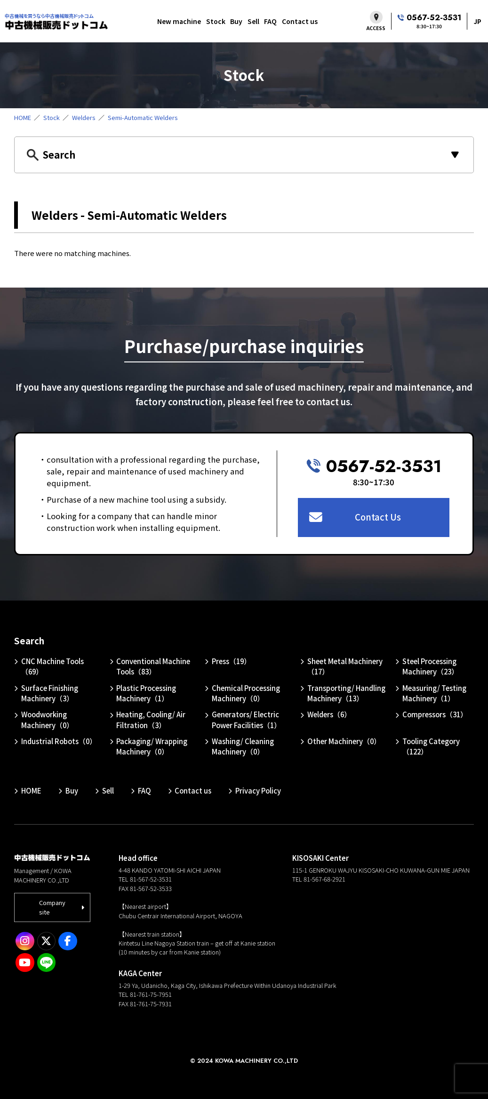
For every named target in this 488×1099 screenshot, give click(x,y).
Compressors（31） (434, 714)
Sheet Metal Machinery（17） (345, 666)
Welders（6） (329, 714)
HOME (22, 117)
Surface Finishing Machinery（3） (49, 693)
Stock (215, 21)
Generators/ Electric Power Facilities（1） (246, 719)
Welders (84, 117)
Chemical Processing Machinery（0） (246, 693)
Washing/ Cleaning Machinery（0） (243, 746)
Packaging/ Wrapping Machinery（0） (151, 746)
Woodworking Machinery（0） (47, 719)
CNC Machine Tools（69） (52, 666)
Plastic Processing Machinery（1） (146, 693)
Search (29, 640)
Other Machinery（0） (344, 741)
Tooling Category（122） (431, 746)
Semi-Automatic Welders (143, 117)
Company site (52, 907)
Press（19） (231, 661)
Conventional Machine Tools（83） (153, 666)
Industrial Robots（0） (58, 741)
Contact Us (378, 517)
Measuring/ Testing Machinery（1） (434, 693)
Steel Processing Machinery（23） (430, 666)
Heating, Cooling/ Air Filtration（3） (150, 719)
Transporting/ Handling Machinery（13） (346, 693)
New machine (179, 21)
